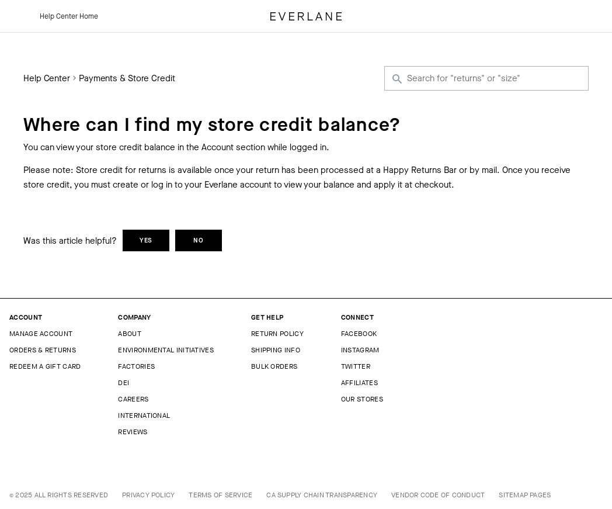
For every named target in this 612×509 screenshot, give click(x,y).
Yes (146, 240)
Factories (136, 366)
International (144, 415)
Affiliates (359, 382)
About (129, 333)
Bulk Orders (274, 366)
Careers (133, 399)
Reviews (132, 432)
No (198, 240)
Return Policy (277, 333)
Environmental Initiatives (166, 350)
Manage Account (40, 333)
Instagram (360, 350)
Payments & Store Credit (127, 78)
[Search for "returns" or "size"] (486, 78)
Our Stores (362, 399)
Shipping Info (275, 350)
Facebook (359, 333)
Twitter (355, 366)
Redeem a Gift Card (45, 366)
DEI (123, 382)
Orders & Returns (42, 350)
